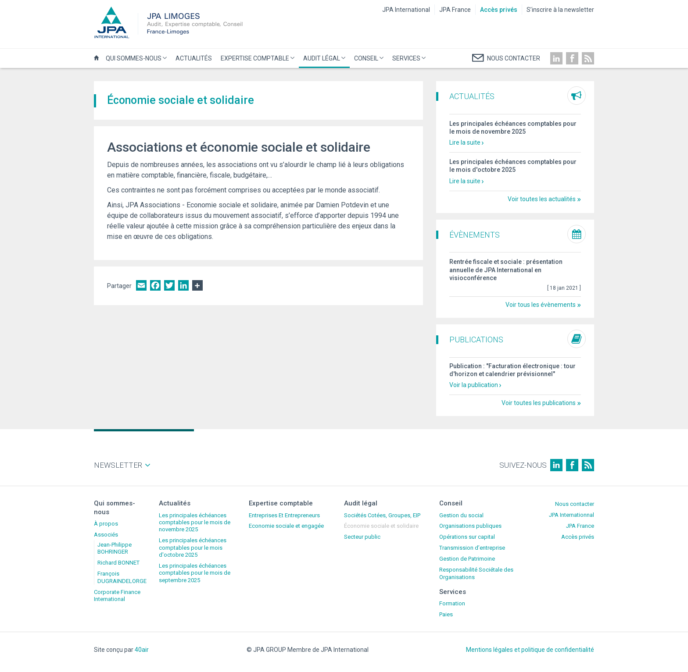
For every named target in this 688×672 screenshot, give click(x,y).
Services (408, 61)
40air (142, 649)
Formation (452, 603)
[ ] (564, 288)
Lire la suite (464, 142)
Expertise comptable (256, 61)
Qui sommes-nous (135, 61)
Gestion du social (461, 515)
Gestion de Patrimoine (467, 558)
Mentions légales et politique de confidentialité (530, 649)
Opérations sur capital (467, 536)
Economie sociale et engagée (286, 526)
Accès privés (498, 9)
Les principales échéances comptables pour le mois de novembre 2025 (194, 522)
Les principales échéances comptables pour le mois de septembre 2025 (194, 572)
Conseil (368, 61)
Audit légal (323, 61)
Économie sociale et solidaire (381, 526)
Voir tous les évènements (540, 304)
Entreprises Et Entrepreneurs (284, 515)
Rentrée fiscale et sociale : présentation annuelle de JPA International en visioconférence (506, 269)
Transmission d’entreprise (472, 547)
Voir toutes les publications (539, 402)
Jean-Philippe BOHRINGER (114, 548)
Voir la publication (473, 384)
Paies (446, 614)
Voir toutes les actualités (542, 199)
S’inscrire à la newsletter (560, 9)
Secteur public (362, 536)
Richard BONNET (118, 562)
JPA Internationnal (571, 515)
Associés (106, 534)
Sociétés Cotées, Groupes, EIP (382, 515)
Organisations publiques (470, 526)
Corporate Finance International (117, 595)
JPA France (455, 9)
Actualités (194, 58)
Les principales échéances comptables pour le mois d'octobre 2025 (192, 547)
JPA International (406, 9)
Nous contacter (574, 504)
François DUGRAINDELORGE (122, 577)
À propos (106, 523)
